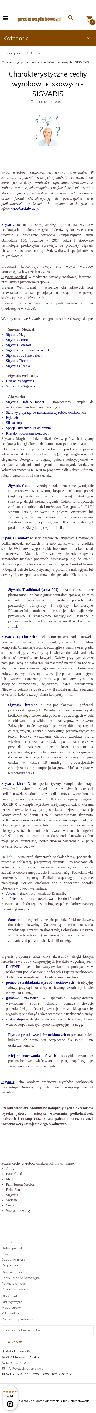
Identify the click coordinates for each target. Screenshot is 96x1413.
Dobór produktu (14, 1248)
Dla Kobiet (9, 1296)
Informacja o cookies (20, 1400)
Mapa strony (11, 1308)
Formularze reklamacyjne (21, 1278)
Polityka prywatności (17, 1319)
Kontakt (7, 1242)
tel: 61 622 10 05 (16, 1363)
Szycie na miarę (14, 1259)
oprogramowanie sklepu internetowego (63, 1400)
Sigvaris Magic (13, 439)
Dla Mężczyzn (12, 1302)
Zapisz (15, 1342)
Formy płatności (14, 1283)
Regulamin (10, 1265)
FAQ (5, 1254)
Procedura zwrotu (15, 1289)
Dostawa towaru (15, 1272)
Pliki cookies (11, 1313)
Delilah (7, 857)
